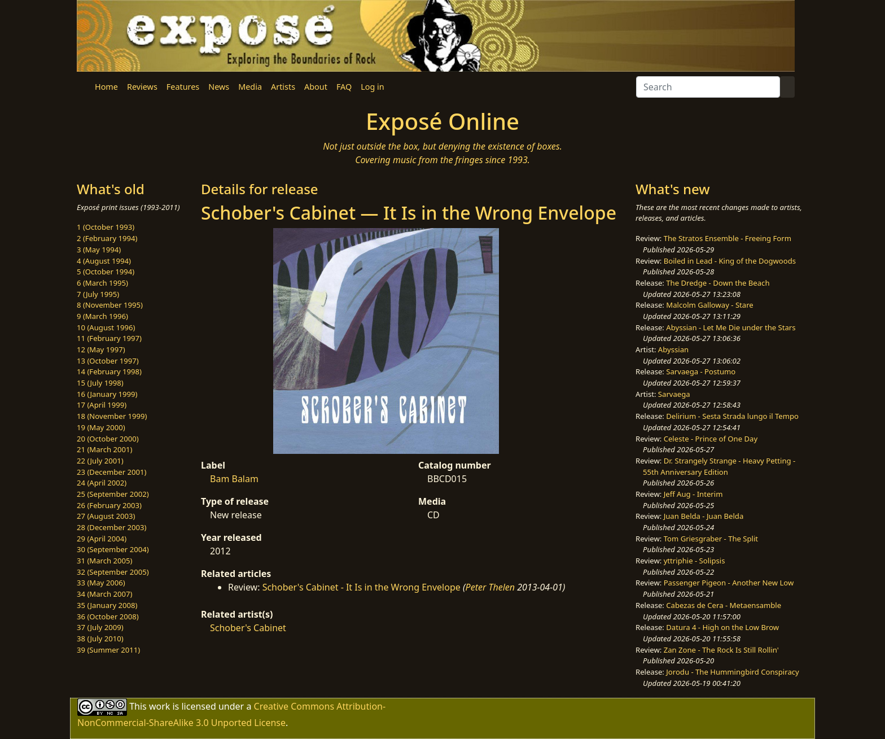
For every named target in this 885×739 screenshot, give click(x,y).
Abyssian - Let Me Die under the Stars (730, 327)
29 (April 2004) (101, 539)
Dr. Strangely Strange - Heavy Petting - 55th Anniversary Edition (719, 466)
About (315, 86)
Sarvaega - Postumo (700, 371)
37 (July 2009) (100, 627)
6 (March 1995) (102, 283)
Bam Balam (234, 479)
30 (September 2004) (113, 549)
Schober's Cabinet (248, 628)
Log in (372, 86)
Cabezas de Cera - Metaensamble (723, 605)
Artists (283, 86)
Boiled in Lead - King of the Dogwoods (730, 261)
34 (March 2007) (104, 594)
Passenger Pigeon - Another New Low (729, 583)
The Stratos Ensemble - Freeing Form (727, 238)
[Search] (708, 87)
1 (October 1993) (105, 227)
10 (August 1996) (106, 327)
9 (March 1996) (102, 316)
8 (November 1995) (110, 305)
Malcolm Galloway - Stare (709, 305)
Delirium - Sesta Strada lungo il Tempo (732, 416)
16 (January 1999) (107, 394)
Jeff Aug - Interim (693, 494)
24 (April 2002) (101, 483)
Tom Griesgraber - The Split (711, 539)
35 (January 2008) (107, 605)
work (159, 706)
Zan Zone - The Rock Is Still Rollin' (721, 650)
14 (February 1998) (109, 371)
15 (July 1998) (100, 383)
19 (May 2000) (101, 427)
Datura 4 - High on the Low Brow (722, 627)
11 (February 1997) (109, 338)
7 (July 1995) (98, 294)
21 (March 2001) (104, 449)
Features (183, 86)
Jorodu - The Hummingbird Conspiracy (732, 672)
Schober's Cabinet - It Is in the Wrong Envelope (361, 587)
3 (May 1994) (99, 249)
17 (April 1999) (101, 405)
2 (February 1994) (107, 238)
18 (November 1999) (112, 416)
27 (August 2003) (106, 516)
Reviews (142, 86)
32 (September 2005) (113, 572)
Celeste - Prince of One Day (710, 439)
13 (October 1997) (108, 361)
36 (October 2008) (108, 616)
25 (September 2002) (113, 494)
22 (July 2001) (100, 461)
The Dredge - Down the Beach (717, 283)
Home (106, 86)
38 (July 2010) (100, 638)
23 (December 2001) (111, 472)
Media (250, 86)
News (218, 86)
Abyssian (673, 349)
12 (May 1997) (101, 349)
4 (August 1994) (104, 261)
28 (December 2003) (111, 527)
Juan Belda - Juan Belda (704, 516)
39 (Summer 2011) (108, 650)
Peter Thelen (490, 587)
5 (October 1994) (105, 271)
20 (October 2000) (108, 439)
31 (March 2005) (104, 561)
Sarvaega (674, 394)
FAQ (344, 86)
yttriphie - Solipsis (694, 561)
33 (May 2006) (101, 583)
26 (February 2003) (109, 505)
